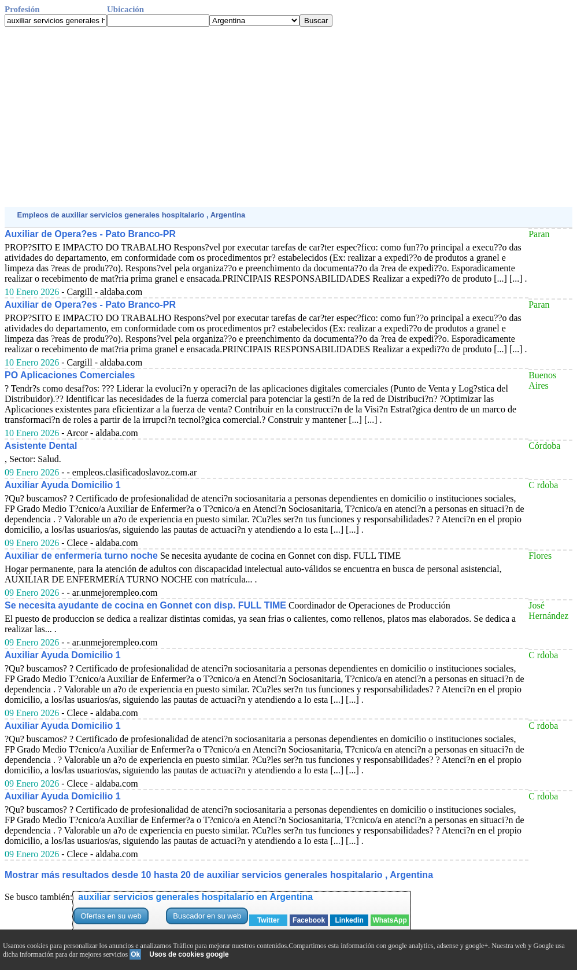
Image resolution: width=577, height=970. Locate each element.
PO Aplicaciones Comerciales (70, 375)
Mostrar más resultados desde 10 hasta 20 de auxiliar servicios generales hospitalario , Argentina (219, 875)
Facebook (309, 920)
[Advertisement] (288, 117)
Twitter (268, 920)
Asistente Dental (41, 446)
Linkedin (349, 920)
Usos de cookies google (188, 954)
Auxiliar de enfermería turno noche (81, 555)
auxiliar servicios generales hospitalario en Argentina (195, 897)
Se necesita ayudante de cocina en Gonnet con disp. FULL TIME (145, 605)
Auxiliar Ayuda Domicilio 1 (63, 485)
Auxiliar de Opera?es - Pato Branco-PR (90, 234)
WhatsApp (389, 920)
